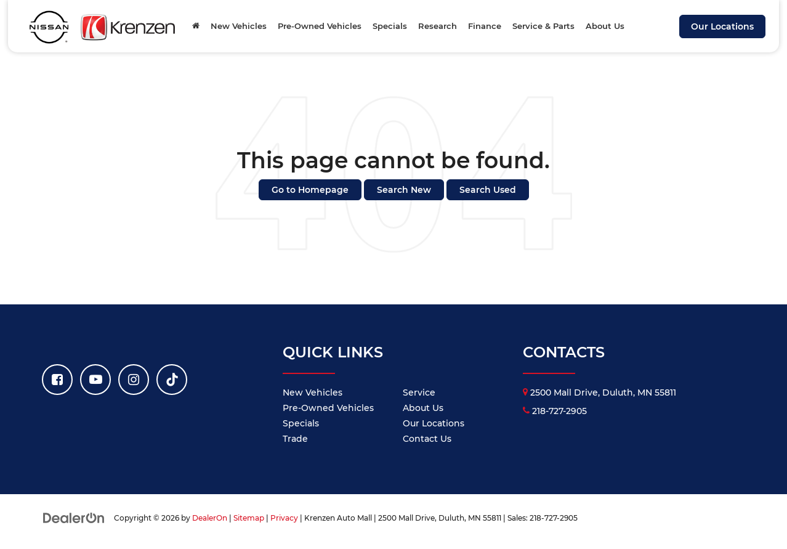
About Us (423, 407)
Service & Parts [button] (543, 26)
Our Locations (722, 26)
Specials (301, 423)
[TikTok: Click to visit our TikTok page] (172, 379)
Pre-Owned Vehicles (328, 407)
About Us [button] (605, 26)
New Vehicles (312, 392)
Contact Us (427, 438)
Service (419, 392)
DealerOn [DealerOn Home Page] (209, 518)
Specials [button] (390, 26)
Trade (295, 438)
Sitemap (248, 518)
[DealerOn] (73, 517)
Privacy (284, 518)
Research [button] (437, 26)
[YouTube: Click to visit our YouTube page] (95, 379)
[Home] (196, 25)
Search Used (487, 189)
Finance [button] (484, 26)
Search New (404, 189)
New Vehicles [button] (239, 26)
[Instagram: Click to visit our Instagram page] (133, 379)
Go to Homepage (310, 189)
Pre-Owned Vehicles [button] (319, 26)
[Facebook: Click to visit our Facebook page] (57, 379)
